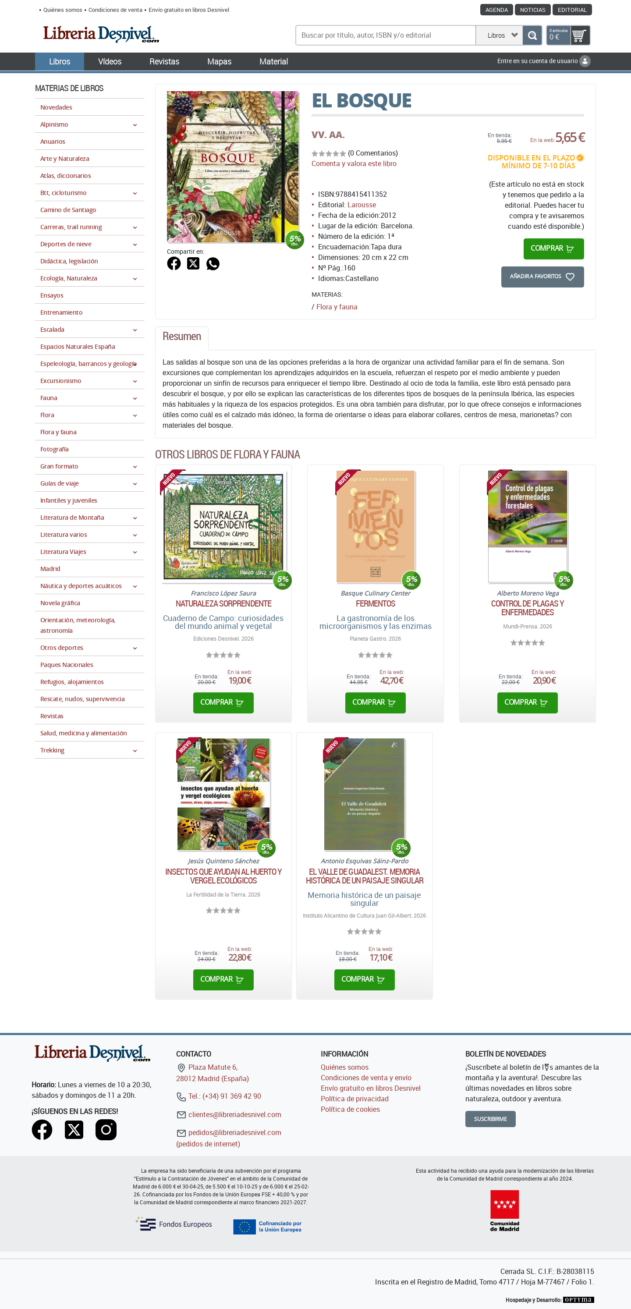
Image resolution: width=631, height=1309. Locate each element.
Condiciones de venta (115, 10)
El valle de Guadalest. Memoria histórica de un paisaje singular (364, 876)
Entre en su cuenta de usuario (544, 61)
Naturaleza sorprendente (223, 603)
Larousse (361, 204)
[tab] (182, 338)
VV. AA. (328, 134)
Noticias (533, 10)
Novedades (56, 107)
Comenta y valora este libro (354, 163)
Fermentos (376, 603)
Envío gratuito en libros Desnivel (189, 10)
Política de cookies (350, 1109)
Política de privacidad (355, 1098)
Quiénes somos (62, 10)
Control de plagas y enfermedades (527, 608)
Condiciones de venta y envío (366, 1077)
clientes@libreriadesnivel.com (228, 1114)
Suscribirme (490, 1119)
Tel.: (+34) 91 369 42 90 (218, 1096)
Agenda (497, 10)
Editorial (572, 10)
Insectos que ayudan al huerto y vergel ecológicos (223, 876)
